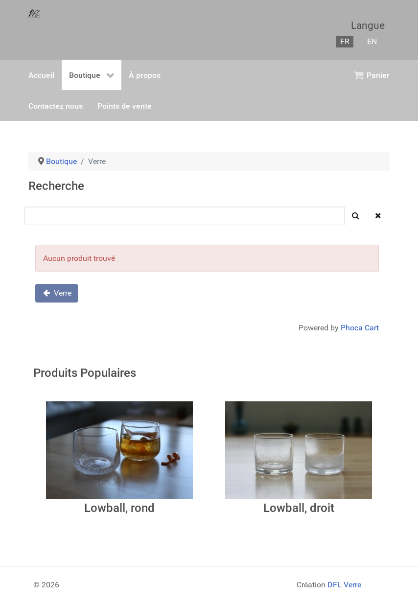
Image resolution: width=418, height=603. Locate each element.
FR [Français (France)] (344, 41)
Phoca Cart (360, 327)
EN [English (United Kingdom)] (372, 41)
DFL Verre (344, 584)
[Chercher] (184, 216)
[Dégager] (378, 216)
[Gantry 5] (34, 13)
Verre (56, 293)
